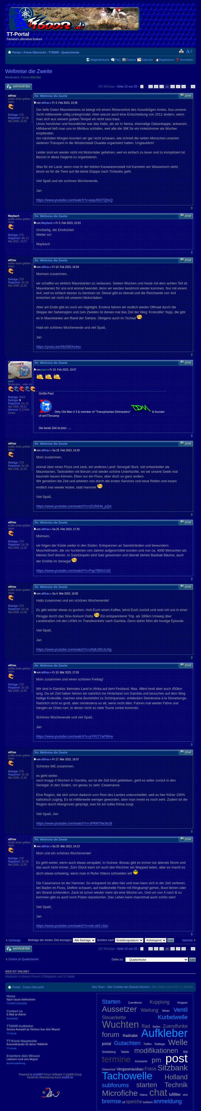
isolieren (148, 1102)
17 (178, 86)
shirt (185, 1094)
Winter (166, 1010)
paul (44, 369)
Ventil (181, 1009)
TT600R (53, 52)
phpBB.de (67, 1077)
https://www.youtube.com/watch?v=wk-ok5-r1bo (72, 926)
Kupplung (160, 1002)
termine (116, 1059)
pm (156, 1060)
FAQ (118, 59)
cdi (123, 1102)
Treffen (147, 1044)
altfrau (45, 102)
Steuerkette (114, 1017)
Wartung (149, 1010)
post (176, 1058)
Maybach (47, 223)
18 (183, 86)
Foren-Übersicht (35, 52)
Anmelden (186, 59)
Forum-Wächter (31, 77)
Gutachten (127, 1043)
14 (161, 86)
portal (106, 1044)
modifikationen (156, 1050)
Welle (178, 1042)
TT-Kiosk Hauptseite (44, 1044)
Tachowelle (127, 1075)
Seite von (127, 86)
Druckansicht (181, 51)
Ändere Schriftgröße (189, 51)
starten (146, 1085)
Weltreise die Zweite (28, 71)
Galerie (131, 59)
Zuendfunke (175, 1026)
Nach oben (191, 208)
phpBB (37, 1074)
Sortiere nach (120, 940)
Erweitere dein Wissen (44, 1059)
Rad (146, 1026)
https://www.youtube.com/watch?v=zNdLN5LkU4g (73, 649)
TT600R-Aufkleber (44, 1029)
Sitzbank (173, 1067)
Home (44, 999)
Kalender (147, 59)
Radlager (160, 1044)
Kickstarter (141, 1061)
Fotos (150, 1068)
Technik (176, 1085)
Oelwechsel (108, 1069)
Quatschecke (70, 52)
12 (150, 86)
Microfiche (120, 1093)
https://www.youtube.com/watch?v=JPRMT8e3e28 (74, 823)
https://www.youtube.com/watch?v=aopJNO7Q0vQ (74, 200)
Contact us (44, 1014)
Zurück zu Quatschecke (23, 959)
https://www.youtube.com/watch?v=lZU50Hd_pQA (73, 506)
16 (172, 86)
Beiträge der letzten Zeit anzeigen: (62, 940)
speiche (134, 1101)
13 (156, 86)
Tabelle (125, 1051)
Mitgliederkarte (99, 59)
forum (110, 1034)
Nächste (187, 940)
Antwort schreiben (18, 87)
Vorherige (14, 940)
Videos (143, 1094)
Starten (111, 1001)
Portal (16, 52)
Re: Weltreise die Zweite (51, 95)
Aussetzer (119, 1009)
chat (158, 1092)
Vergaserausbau (130, 1069)
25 (193, 86)
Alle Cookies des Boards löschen (128, 986)
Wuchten (120, 1024)
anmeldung (167, 1101)
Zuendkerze (135, 1002)
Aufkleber (164, 1033)
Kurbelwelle (173, 1017)
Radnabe (130, 1035)
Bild (185, 1051)
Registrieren (166, 59)
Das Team (98, 986)
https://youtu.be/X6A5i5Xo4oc (58, 347)
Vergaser (182, 1002)
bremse (111, 1101)
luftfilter (175, 1094)
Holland (176, 1077)
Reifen (156, 1026)
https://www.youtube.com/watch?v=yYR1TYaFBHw (74, 736)
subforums (115, 1085)
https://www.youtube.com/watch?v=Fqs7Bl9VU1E (73, 571)
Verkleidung (108, 1051)
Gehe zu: (117, 959)
